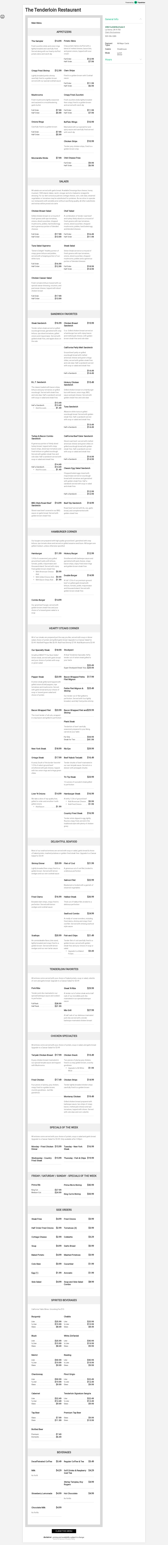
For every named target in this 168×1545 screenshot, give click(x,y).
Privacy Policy (70, 1539)
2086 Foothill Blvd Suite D (115, 27)
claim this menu (64, 1531)
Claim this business (112, 32)
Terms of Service (58, 1539)
